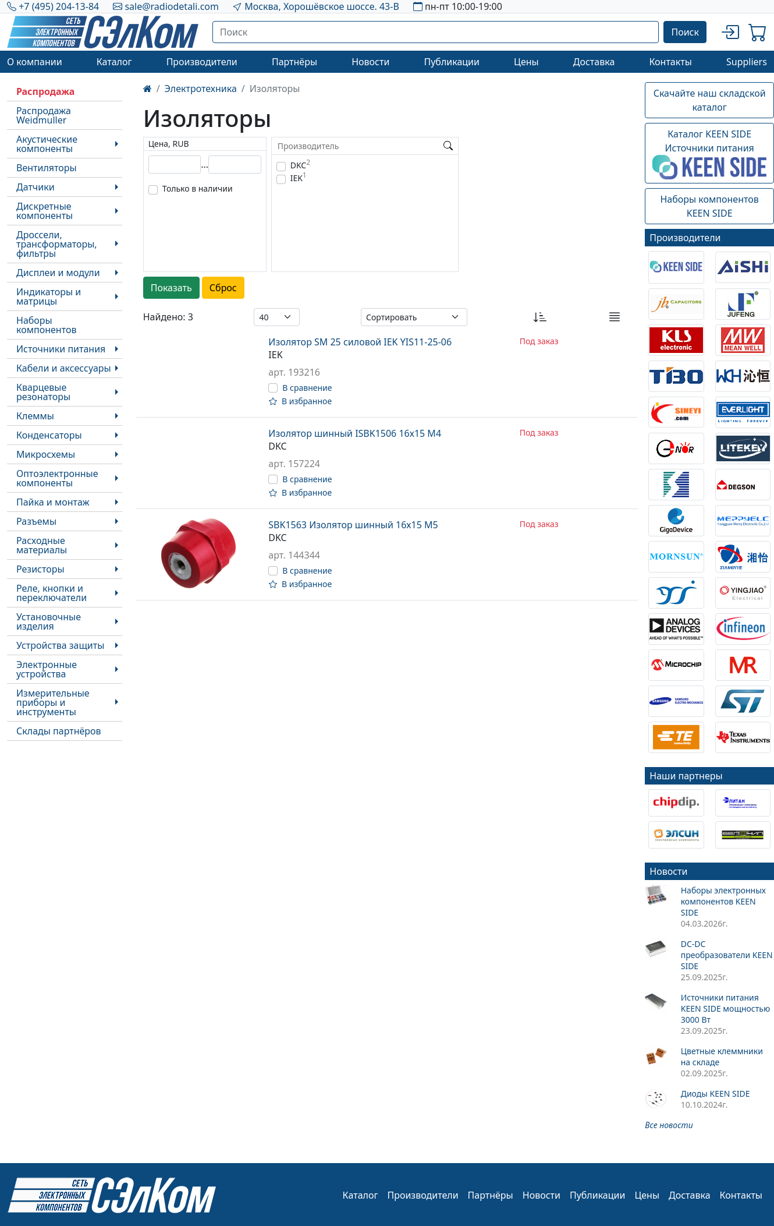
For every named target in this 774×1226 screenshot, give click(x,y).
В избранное (300, 401)
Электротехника (201, 88)
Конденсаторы (49, 435)
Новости (370, 61)
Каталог (114, 61)
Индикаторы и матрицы (48, 296)
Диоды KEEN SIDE (715, 1093)
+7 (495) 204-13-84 (59, 6)
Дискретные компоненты (44, 211)
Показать (171, 287)
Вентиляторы (46, 167)
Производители (201, 61)
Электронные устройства (46, 669)
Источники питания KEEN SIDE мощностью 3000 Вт (725, 1008)
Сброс (223, 287)
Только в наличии (197, 188)
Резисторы (40, 569)
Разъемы (36, 521)
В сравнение (307, 387)
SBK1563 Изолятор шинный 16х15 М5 (353, 524)
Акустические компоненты (46, 144)
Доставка (594, 61)
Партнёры (294, 61)
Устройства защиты (60, 645)
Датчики (35, 187)
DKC (300, 165)
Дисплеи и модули (58, 272)
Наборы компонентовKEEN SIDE (709, 206)
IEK (298, 177)
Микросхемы (45, 454)
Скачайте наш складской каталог (710, 100)
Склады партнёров (58, 731)
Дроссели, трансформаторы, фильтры (56, 244)
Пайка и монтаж (53, 502)
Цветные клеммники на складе (722, 1056)
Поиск (685, 32)
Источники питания (60, 348)
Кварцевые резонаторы (43, 392)
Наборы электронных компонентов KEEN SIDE (723, 901)
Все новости (669, 1124)
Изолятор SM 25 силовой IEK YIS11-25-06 (360, 341)
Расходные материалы (41, 545)
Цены (526, 61)
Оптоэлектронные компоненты (57, 478)
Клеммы (35, 415)
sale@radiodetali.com (172, 6)
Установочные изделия (48, 621)
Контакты (670, 61)
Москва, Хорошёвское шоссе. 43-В (321, 6)
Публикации (452, 61)
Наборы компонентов (46, 325)
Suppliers (746, 61)
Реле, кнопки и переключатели (51, 593)
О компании (34, 61)
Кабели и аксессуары (63, 368)
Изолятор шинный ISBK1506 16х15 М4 (354, 433)
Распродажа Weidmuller (43, 115)
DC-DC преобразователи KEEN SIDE (727, 954)
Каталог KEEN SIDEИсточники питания (709, 153)
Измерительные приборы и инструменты (53, 702)
